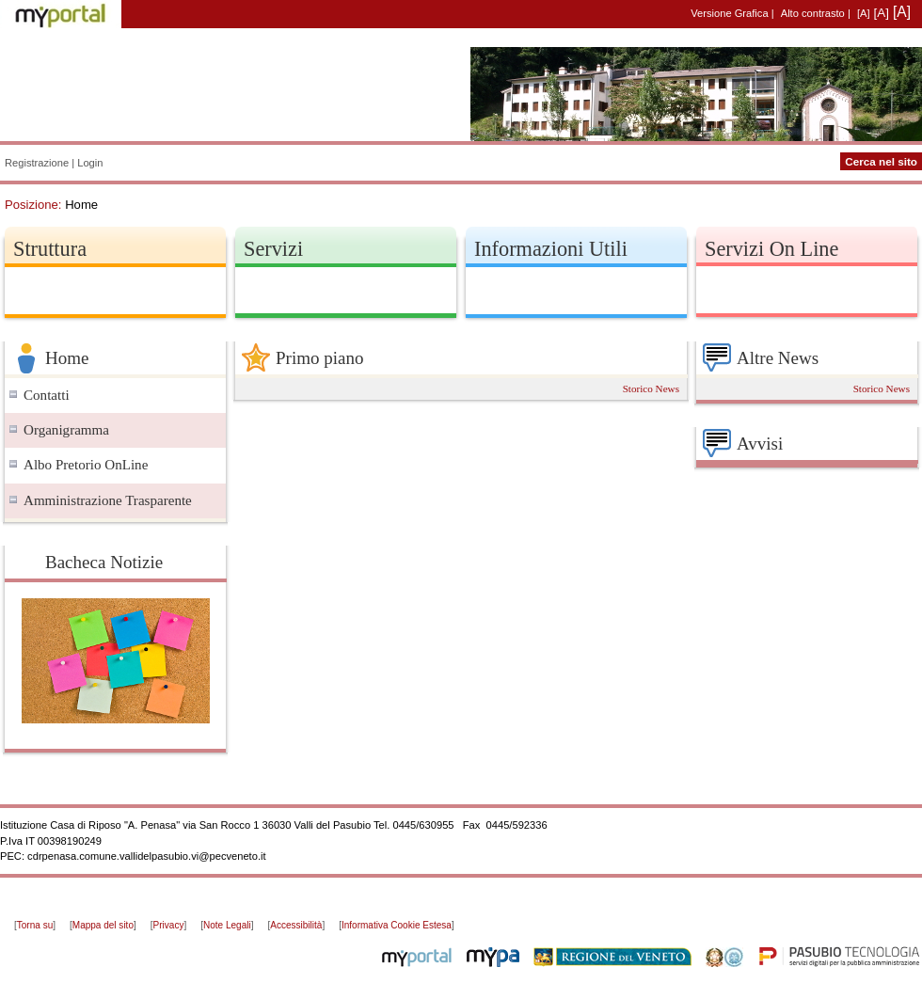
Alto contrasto (813, 13)
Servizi (273, 249)
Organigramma (66, 429)
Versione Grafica (729, 13)
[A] (863, 13)
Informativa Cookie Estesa (397, 925)
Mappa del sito (103, 925)
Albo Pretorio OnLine (86, 464)
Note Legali (227, 925)
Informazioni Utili (551, 249)
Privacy (168, 925)
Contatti (47, 395)
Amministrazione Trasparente (108, 500)
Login (90, 162)
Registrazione (37, 162)
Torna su (35, 925)
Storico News (651, 388)
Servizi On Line (771, 249)
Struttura (50, 249)
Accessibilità (296, 925)
